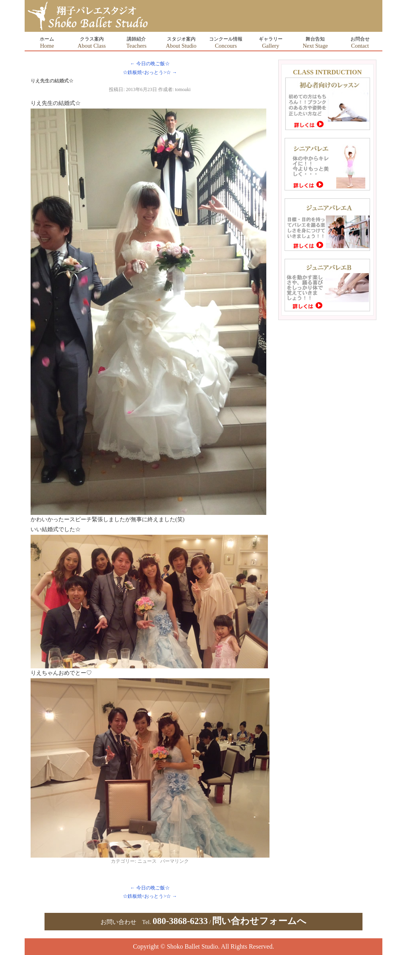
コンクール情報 (225, 42)
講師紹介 (136, 42)
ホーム (47, 42)
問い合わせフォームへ (259, 921)
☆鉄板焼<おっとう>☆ (150, 72)
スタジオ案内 (181, 42)
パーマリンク (174, 861)
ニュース (147, 861)
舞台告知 (315, 42)
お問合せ (360, 42)
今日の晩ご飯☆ (150, 63)
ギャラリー (271, 42)
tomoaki (182, 89)
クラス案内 (92, 42)
